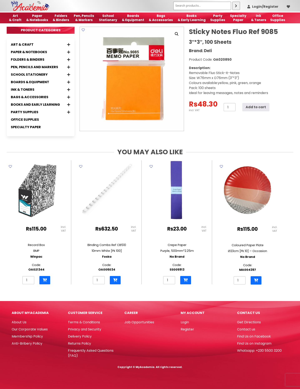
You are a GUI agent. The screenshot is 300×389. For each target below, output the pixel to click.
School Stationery (108, 18)
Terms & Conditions (84, 322)
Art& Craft (15, 18)
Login (185, 322)
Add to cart (256, 107)
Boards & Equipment (133, 18)
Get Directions (249, 322)
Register (187, 329)
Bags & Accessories (161, 18)
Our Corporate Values (30, 329)
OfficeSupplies (277, 18)
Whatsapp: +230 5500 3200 (259, 350)
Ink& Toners (258, 18)
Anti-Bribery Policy (27, 343)
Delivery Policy (80, 336)
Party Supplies (217, 18)
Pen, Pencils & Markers (84, 18)
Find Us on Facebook (254, 336)
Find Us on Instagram (254, 343)
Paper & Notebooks (37, 18)
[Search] (236, 6)
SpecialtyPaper (238, 18)
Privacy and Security (84, 329)
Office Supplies (25, 119)
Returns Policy (79, 343)
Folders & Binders (61, 18)
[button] (176, 34)
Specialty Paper (26, 127)
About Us (19, 322)
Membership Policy (27, 336)
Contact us (246, 329)
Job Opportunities (139, 322)
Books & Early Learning (192, 18)
